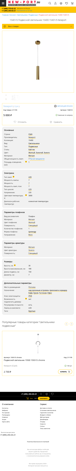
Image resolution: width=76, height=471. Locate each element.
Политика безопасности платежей (38, 442)
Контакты (5, 408)
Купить (65, 372)
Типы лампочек (45, 428)
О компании (8, 404)
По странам (6, 413)
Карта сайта (6, 422)
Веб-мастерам (44, 417)
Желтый (31, 153)
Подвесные (33, 15)
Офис (49, 293)
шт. (29, 398)
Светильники (22, 15)
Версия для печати (63, 106)
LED (30, 177)
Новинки (5, 417)
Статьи (42, 426)
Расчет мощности (37, 159)
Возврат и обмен (45, 415)
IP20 (30, 296)
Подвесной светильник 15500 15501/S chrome (24, 360)
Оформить (44, 398)
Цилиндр (32, 232)
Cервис (43, 404)
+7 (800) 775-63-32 (9, 9)
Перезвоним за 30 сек (24, 11)
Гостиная (43, 293)
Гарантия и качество (46, 413)
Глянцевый (33, 225)
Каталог (13, 15)
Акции (4, 419)
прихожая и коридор (58, 290)
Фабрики (5, 410)
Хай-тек (31, 149)
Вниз (30, 235)
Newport (8, 106)
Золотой (39, 153)
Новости (43, 424)
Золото (47, 153)
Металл (31, 156)
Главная (5, 15)
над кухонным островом (38, 290)
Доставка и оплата (46, 408)
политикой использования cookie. (38, 456)
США (16, 106)
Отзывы (42, 422)
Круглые (31, 311)
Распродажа (6, 415)
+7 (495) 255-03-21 (9, 11)
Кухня (35, 293)
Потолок (32, 287)
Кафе (30, 293)
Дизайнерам (44, 419)
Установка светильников (48, 410)
